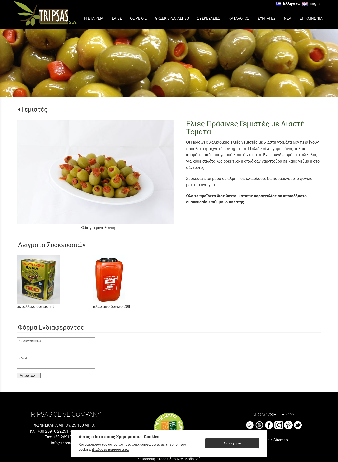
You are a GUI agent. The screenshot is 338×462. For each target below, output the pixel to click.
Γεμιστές (35, 109)
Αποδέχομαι (232, 443)
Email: (24, 358)
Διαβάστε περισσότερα (110, 449)
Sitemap (280, 440)
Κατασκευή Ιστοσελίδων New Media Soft (169, 459)
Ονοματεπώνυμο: (31, 341)
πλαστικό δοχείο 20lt (111, 306)
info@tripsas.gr (64, 443)
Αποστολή (29, 375)
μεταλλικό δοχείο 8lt (35, 306)
